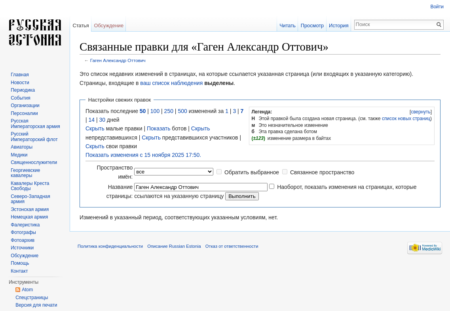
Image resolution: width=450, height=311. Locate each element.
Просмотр (312, 25)
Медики (19, 155)
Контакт (19, 271)
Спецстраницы (31, 297)
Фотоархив (22, 240)
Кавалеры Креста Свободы (30, 186)
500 (182, 111)
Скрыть (94, 128)
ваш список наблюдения (171, 83)
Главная (20, 74)
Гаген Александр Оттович (118, 60)
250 (168, 111)
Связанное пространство (322, 172)
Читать (287, 25)
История (339, 25)
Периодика (23, 90)
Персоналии (24, 113)
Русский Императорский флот (34, 136)
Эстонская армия (30, 209)
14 (92, 120)
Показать (159, 128)
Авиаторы (21, 147)
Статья (80, 25)
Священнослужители (34, 162)
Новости (20, 82)
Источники (22, 248)
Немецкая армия (29, 217)
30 (102, 120)
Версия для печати (36, 305)
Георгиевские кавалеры (25, 173)
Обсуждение (108, 25)
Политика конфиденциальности (110, 246)
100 (154, 111)
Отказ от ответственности (231, 246)
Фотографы (23, 232)
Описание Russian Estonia (174, 246)
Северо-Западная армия (30, 199)
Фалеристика (25, 225)
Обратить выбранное (251, 172)
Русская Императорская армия (35, 123)
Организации (25, 105)
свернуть (421, 112)
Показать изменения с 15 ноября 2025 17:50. (143, 155)
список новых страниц (406, 118)
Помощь (20, 263)
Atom (27, 289)
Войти (437, 6)
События (20, 98)
